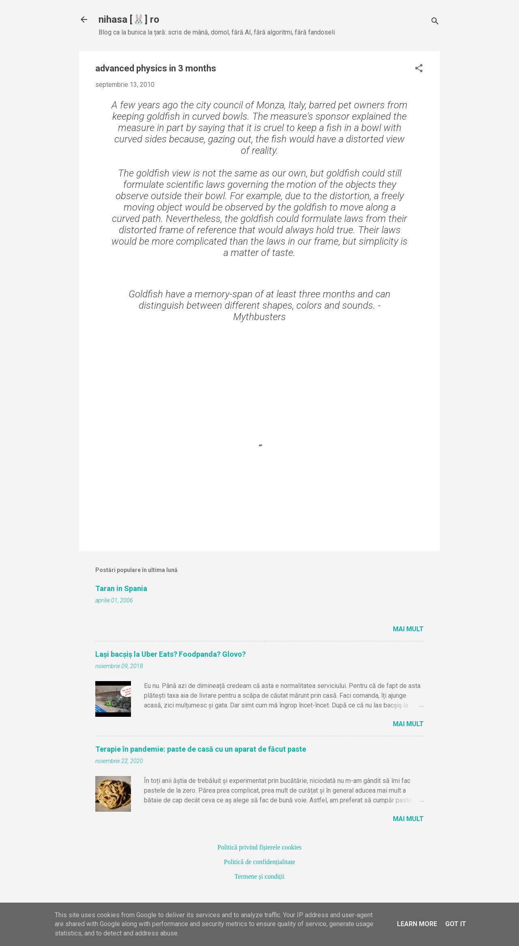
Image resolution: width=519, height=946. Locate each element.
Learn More (417, 924)
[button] (419, 69)
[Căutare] (435, 22)
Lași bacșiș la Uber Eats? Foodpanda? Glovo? (170, 654)
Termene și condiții (259, 876)
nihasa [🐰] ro (129, 19)
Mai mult (408, 629)
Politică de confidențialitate (259, 861)
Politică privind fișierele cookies (259, 847)
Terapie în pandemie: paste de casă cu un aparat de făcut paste (200, 749)
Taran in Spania (121, 588)
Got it (455, 924)
